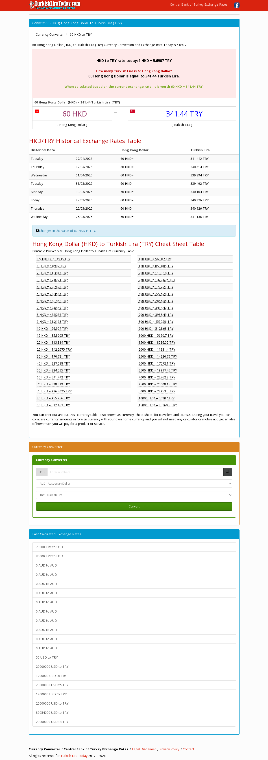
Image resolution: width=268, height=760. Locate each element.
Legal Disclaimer (144, 749)
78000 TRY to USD (49, 547)
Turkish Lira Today (74, 755)
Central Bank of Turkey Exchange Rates (198, 4)
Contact (188, 749)
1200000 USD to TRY (51, 676)
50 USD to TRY (47, 657)
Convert (134, 506)
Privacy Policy (169, 749)
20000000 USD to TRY (52, 666)
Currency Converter (51, 460)
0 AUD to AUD (46, 565)
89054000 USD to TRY (52, 712)
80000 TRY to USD (49, 556)
